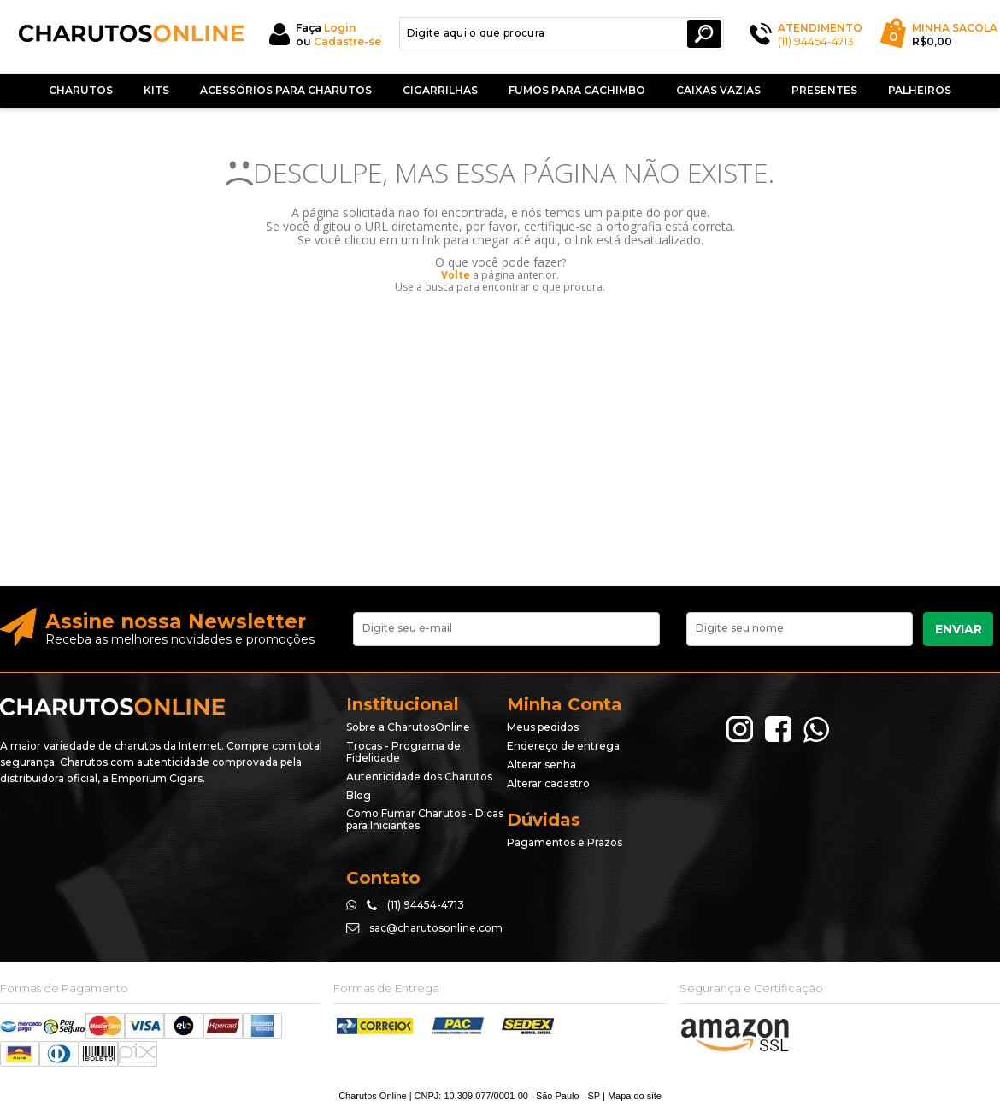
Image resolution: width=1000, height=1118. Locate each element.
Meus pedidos (543, 727)
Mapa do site (635, 1096)
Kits (156, 90)
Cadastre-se (347, 41)
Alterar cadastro (548, 783)
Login (340, 27)
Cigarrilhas (440, 90)
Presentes (824, 90)
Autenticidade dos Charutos (419, 776)
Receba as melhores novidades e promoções (180, 639)
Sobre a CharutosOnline (408, 727)
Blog (358, 795)
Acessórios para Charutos (286, 90)
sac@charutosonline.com (436, 927)
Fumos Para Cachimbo (577, 90)
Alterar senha (541, 764)
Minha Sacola (954, 27)
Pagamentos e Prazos (564, 842)
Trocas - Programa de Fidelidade (403, 751)
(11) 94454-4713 (816, 41)
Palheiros (919, 90)
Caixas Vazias (718, 90)
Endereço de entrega (563, 745)
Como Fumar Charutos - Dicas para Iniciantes (424, 819)
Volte (455, 275)
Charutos (81, 90)
